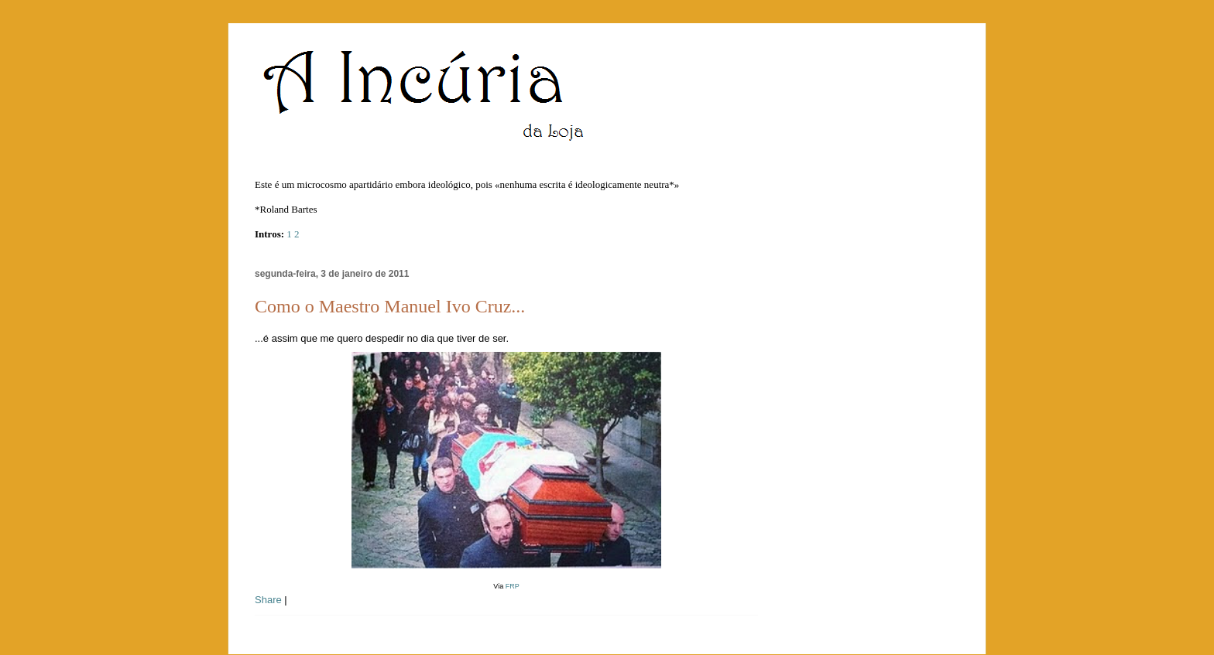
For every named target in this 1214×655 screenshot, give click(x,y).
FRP (513, 586)
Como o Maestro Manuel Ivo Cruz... (390, 306)
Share (268, 600)
